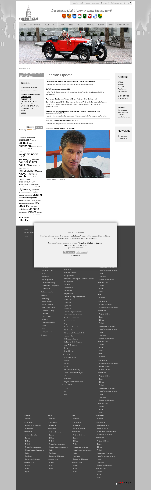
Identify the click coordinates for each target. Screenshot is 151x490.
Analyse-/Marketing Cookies (91, 243)
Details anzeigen (76, 248)
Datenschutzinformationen (89, 238)
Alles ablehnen (69, 252)
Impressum (76, 255)
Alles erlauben (82, 252)
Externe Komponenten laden (76, 246)
